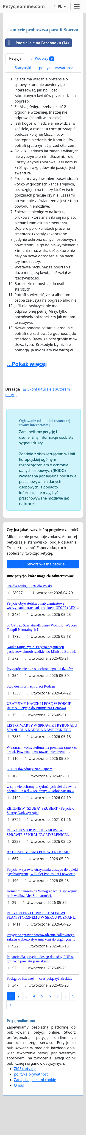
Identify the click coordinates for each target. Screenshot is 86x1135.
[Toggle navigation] (76, 6)
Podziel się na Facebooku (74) (37, 43)
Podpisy (41, 58)
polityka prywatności (56, 67)
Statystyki (20, 67)
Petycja (15, 58)
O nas (19, 1085)
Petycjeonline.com (24, 6)
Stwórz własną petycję (43, 564)
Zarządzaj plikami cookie (35, 1079)
